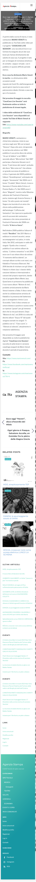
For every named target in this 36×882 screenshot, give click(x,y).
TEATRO (7, 791)
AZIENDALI (7, 799)
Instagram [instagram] (8, 862)
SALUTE (6, 795)
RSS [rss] (6, 866)
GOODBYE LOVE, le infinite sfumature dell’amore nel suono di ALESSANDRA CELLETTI (15, 594)
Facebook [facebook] (8, 857)
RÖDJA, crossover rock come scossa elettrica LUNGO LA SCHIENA (17, 552)
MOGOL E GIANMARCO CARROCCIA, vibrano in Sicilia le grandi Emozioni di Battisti (17, 602)
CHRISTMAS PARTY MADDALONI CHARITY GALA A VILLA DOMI (18, 650)
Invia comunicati (8, 731)
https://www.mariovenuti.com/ (19, 358)
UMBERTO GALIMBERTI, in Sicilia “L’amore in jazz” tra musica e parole (18, 579)
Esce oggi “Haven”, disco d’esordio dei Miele (15, 422)
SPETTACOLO (8, 778)
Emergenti (9, 787)
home (4, 728)
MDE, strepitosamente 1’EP (16, 484)
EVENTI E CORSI (8, 807)
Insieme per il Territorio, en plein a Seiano (16, 672)
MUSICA (18, 14)
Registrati (6, 738)
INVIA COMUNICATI (10, 812)
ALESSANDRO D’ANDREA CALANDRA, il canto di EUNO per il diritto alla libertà (16, 613)
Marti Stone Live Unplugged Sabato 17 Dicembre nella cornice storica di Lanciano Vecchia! (16, 658)
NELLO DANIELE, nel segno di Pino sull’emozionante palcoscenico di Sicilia (15, 586)
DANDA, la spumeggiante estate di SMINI (15, 517)
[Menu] (31, 5)
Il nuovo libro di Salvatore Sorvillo (14, 574)
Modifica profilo (8, 735)
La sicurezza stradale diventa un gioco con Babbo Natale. (16, 666)
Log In (5, 742)
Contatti (5, 746)
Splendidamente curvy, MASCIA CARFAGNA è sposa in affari (18, 620)
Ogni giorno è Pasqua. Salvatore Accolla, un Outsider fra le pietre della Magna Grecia (18, 434)
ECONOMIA (8, 804)
